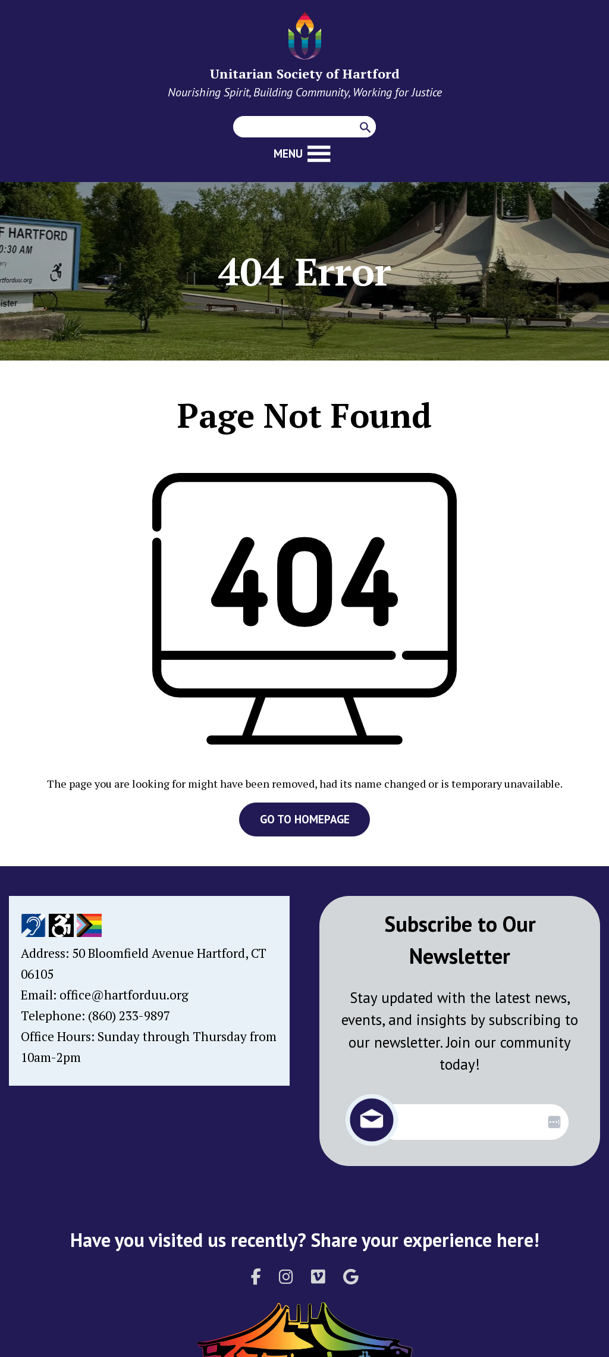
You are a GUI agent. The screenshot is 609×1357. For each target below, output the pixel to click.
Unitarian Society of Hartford (305, 73)
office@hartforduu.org (124, 994)
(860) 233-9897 (129, 1015)
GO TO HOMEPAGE (305, 819)
